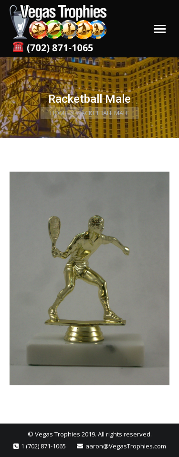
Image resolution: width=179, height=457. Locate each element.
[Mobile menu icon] (159, 29)
